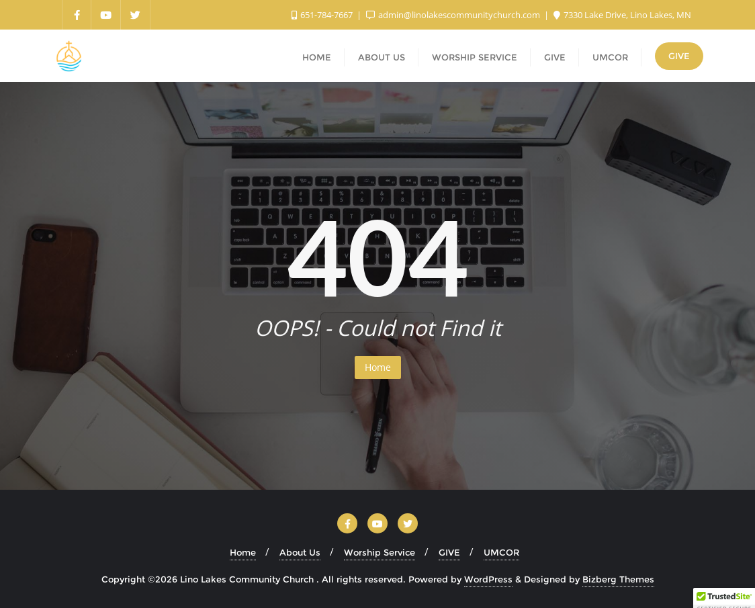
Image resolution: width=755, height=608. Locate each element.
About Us (299, 552)
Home (378, 367)
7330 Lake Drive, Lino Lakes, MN (622, 15)
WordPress (488, 579)
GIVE (679, 55)
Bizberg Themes (618, 579)
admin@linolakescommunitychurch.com (454, 15)
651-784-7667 (323, 15)
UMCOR (501, 552)
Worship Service (379, 552)
